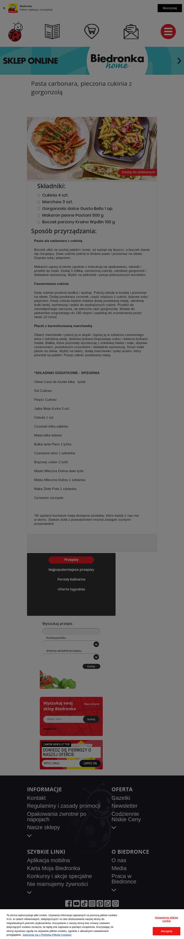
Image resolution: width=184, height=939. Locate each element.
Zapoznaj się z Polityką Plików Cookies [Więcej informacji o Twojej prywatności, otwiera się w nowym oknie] (47, 934)
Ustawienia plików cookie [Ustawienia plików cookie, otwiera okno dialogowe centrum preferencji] (166, 919)
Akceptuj (166, 931)
